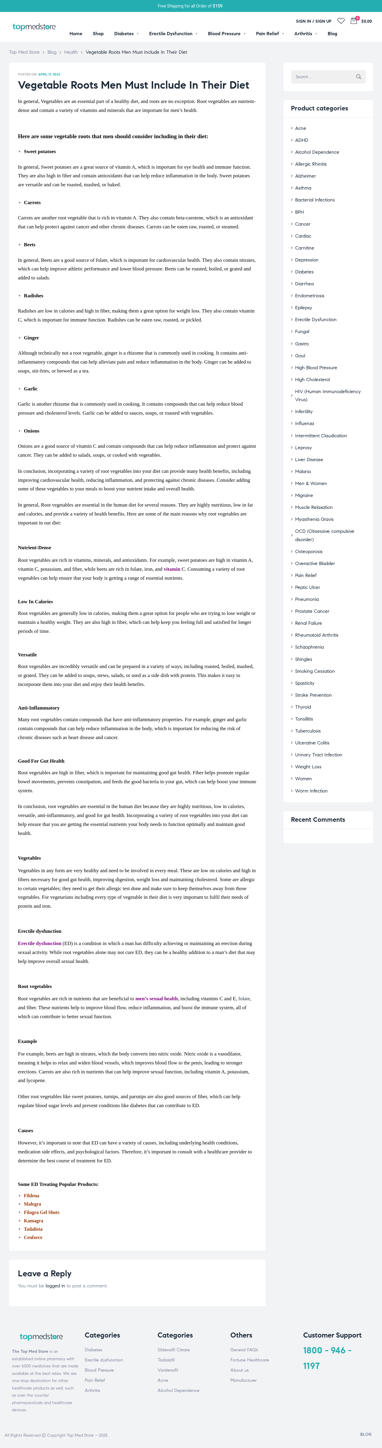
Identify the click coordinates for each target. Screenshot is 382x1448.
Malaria (302, 439)
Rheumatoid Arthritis (314, 583)
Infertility (303, 383)
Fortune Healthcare (249, 1360)
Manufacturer (243, 1380)
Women (302, 717)
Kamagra (33, 1220)
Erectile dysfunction (104, 1360)
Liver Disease (307, 427)
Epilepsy (302, 294)
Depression (305, 250)
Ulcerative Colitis (310, 684)
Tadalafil (166, 1360)
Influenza (303, 394)
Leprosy (302, 416)
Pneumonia (305, 550)
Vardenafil (168, 1370)
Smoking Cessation (312, 617)
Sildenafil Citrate (174, 1349)
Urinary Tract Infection (315, 695)
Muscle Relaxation (312, 472)
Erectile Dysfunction (313, 305)
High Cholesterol (310, 361)
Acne (300, 127)
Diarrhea (303, 272)
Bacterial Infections (312, 194)
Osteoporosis (307, 505)
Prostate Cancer (310, 561)
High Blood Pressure (313, 350)
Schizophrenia (308, 595)
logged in (55, 1286)
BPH (299, 205)
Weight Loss (306, 706)
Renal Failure (307, 572)
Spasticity (303, 628)
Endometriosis (308, 283)
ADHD (300, 138)
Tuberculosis (306, 672)
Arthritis (92, 1390)
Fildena (31, 1195)
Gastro (301, 327)
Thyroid (302, 650)
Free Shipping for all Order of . (191, 6)
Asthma (302, 183)
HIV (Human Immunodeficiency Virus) (329, 372)
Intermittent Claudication (318, 405)
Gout (299, 338)
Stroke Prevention (311, 639)
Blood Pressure (99, 1370)
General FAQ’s (244, 1349)
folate (244, 998)
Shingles (302, 606)
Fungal (301, 316)
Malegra (32, 1204)
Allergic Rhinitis (309, 161)
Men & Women (309, 450)
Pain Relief (304, 528)
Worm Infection (309, 728)
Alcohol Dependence (314, 149)
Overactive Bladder (313, 517)
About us (239, 1370)
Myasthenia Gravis (312, 483)
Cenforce (33, 1237)
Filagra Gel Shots (41, 1212)
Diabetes (303, 261)
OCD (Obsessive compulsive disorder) (329, 494)
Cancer (302, 216)
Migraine (303, 461)
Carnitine (303, 238)
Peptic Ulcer (306, 539)
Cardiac (302, 227)
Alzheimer (304, 172)
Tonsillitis (303, 661)
